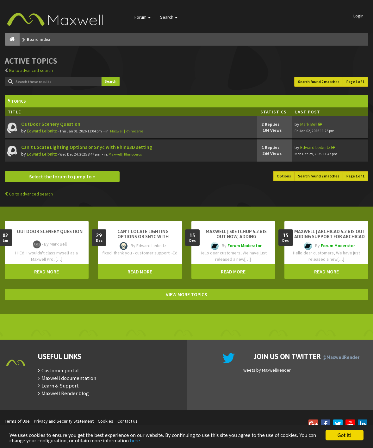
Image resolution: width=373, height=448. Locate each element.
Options (284, 176)
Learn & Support (60, 385)
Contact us (127, 421)
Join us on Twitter (306, 356)
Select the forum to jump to (62, 176)
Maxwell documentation (68, 377)
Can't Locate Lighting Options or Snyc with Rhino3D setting (86, 147)
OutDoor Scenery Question (50, 124)
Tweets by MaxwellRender (266, 370)
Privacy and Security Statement (64, 421)
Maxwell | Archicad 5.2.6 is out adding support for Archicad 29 (329, 236)
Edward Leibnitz (42, 131)
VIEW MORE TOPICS (186, 294)
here (135, 441)
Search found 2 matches (318, 81)
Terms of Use (17, 421)
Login (358, 16)
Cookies (105, 421)
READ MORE (46, 271)
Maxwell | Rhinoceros (126, 131)
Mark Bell (308, 124)
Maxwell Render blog (65, 393)
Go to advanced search (31, 70)
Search (168, 17)
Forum (142, 17)
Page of (355, 81)
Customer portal (60, 370)
